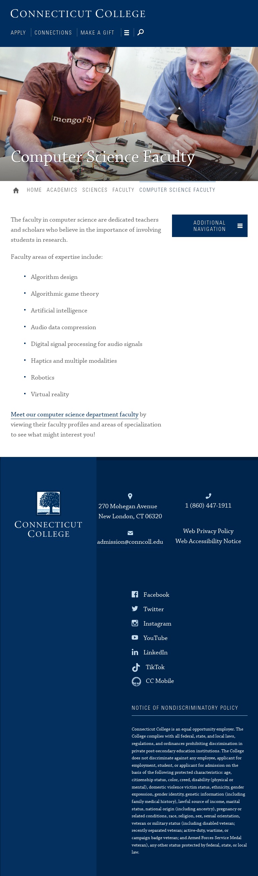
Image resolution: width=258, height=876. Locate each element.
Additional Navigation (210, 225)
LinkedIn (155, 652)
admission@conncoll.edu (130, 541)
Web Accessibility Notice (208, 540)
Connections (53, 33)
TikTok (155, 666)
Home (18, 190)
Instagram (157, 623)
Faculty (124, 189)
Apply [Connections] (18, 33)
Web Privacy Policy (208, 530)
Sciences (95, 189)
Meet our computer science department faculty (74, 414)
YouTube (155, 637)
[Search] (146, 33)
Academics (62, 189)
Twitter (153, 608)
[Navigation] (129, 33)
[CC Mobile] (153, 681)
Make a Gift (98, 33)
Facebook (156, 594)
